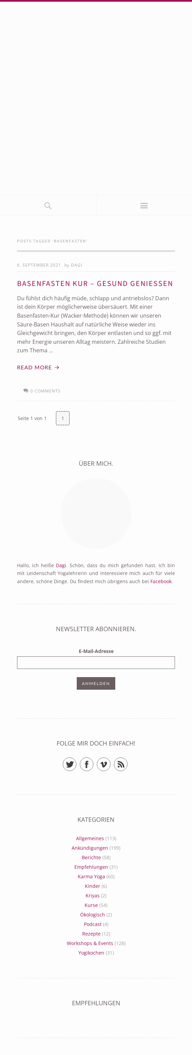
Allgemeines (90, 838)
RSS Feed (127, 761)
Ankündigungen (90, 848)
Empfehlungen (91, 867)
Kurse (91, 905)
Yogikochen (91, 952)
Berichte (91, 857)
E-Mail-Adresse (96, 651)
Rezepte (91, 933)
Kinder (92, 886)
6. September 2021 (39, 265)
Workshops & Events (90, 943)
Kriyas (93, 895)
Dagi (76, 265)
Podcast (93, 924)
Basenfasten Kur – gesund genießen (95, 283)
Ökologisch (92, 914)
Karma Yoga (91, 876)
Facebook (161, 581)
